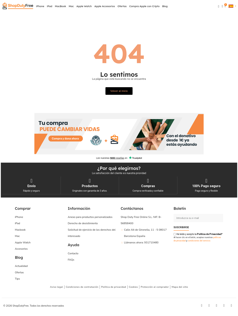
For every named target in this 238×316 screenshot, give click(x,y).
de (209, 234)
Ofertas (122, 6)
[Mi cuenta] (222, 6)
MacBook (60, 6)
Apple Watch (84, 6)
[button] (218, 6)
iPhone (40, 6)
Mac (71, 6)
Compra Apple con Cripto (144, 6)
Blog (165, 6)
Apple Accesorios (104, 6)
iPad (49, 6)
